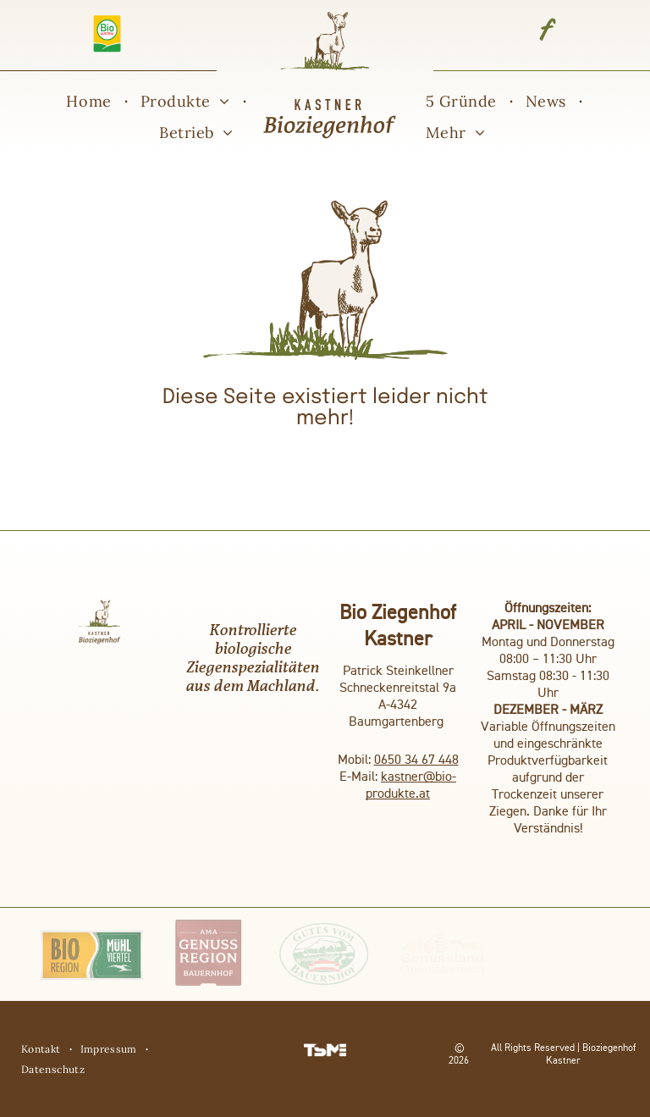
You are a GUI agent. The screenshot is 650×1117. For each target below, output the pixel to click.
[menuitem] (90, 101)
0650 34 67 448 (416, 760)
